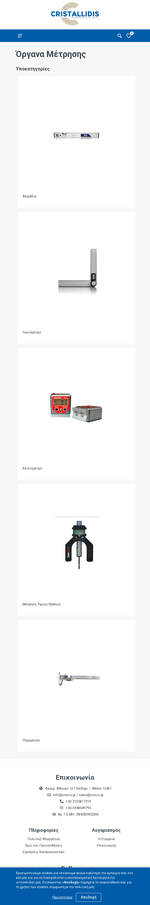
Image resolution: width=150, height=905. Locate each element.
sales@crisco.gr (91, 795)
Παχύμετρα (31, 740)
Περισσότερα (62, 897)
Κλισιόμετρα (32, 468)
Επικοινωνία (106, 845)
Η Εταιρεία (106, 839)
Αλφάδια (29, 196)
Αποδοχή (88, 897)
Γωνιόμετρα (32, 332)
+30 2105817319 (78, 801)
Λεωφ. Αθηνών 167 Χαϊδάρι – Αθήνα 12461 (78, 788)
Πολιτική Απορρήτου (43, 839)
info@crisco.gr (65, 795)
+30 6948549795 (78, 808)
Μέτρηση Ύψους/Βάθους (42, 604)
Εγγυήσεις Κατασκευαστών (44, 852)
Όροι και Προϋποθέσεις (43, 845)
